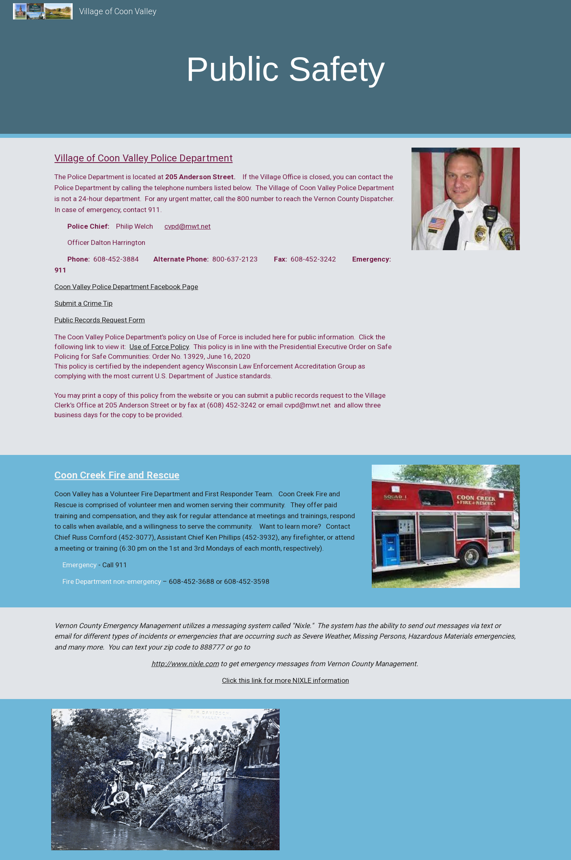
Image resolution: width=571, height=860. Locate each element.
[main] (285, 69)
